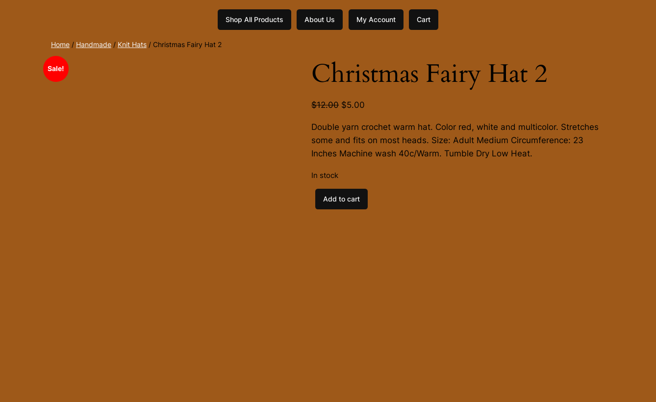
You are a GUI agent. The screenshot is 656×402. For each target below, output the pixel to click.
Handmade (93, 44)
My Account (376, 19)
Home (60, 44)
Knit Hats (132, 44)
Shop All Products (254, 19)
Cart (423, 19)
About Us (319, 19)
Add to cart (341, 199)
